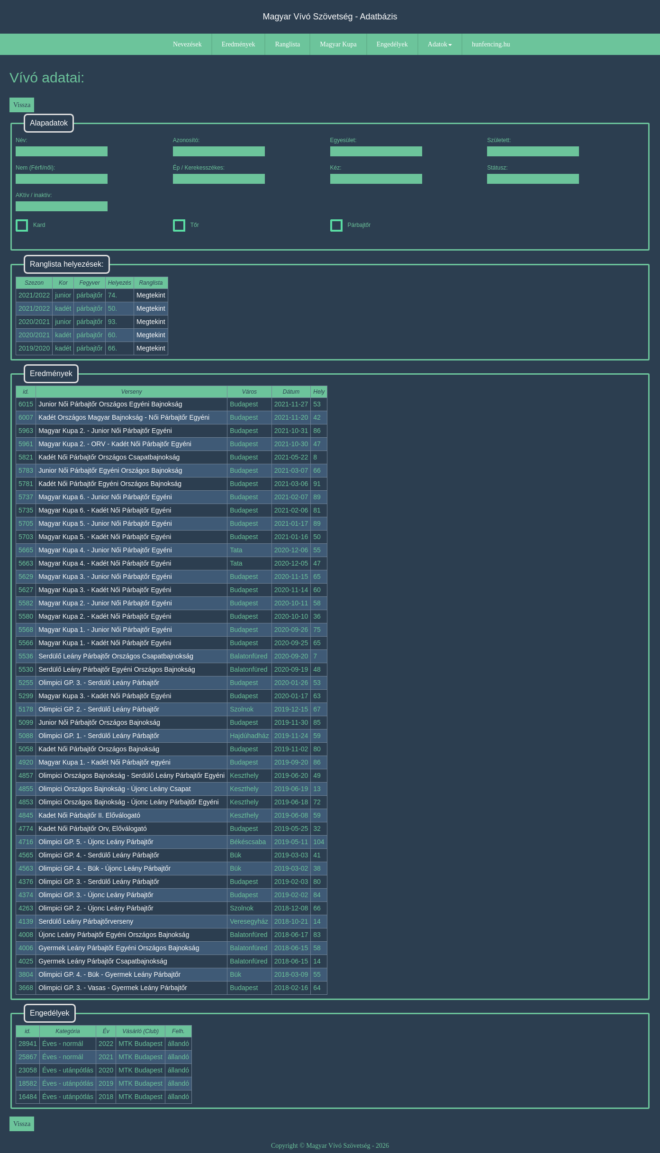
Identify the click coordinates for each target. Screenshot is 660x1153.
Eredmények (238, 44)
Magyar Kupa (338, 44)
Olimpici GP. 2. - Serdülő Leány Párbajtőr (98, 709)
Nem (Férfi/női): (62, 174)
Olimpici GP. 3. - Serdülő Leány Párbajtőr (98, 682)
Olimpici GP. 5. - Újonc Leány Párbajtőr (96, 842)
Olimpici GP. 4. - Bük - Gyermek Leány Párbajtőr (109, 974)
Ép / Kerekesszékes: (219, 174)
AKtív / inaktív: (62, 201)
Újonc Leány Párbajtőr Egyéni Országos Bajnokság (113, 934)
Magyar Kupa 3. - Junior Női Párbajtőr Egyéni (105, 576)
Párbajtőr (350, 225)
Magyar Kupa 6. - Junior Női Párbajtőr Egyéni (105, 497)
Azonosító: (219, 146)
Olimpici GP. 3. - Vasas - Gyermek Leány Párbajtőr (112, 987)
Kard (30, 225)
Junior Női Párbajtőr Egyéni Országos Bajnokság (110, 470)
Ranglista (287, 44)
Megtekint (150, 295)
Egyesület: (376, 146)
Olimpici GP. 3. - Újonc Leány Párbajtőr (96, 895)
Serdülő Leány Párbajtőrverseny (85, 921)
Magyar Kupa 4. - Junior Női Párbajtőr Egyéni (105, 550)
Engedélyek (392, 44)
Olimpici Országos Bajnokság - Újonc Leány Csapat (114, 789)
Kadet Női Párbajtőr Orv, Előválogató (92, 828)
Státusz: (533, 174)
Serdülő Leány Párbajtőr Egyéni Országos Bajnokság (116, 669)
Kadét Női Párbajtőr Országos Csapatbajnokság (109, 457)
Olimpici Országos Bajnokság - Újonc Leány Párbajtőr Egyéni (128, 802)
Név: (62, 146)
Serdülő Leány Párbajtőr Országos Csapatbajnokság (115, 656)
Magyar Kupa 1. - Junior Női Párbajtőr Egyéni (105, 629)
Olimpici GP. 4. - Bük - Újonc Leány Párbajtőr (104, 868)
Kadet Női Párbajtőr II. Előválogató (89, 815)
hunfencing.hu (491, 44)
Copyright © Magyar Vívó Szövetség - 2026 (330, 1145)
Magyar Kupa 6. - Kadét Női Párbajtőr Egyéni (104, 510)
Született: (533, 146)
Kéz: (376, 174)
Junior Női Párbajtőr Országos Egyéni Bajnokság (110, 404)
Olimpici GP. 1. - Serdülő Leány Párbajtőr (98, 735)
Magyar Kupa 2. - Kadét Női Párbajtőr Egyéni (104, 616)
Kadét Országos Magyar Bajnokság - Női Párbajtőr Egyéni (123, 417)
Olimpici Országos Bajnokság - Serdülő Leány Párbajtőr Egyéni (131, 775)
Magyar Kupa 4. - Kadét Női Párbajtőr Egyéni (104, 563)
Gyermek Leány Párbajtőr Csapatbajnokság (102, 961)
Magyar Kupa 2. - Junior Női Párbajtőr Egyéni (105, 430)
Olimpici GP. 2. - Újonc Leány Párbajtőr (96, 908)
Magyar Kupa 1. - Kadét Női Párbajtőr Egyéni (104, 643)
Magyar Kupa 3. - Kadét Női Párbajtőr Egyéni (104, 590)
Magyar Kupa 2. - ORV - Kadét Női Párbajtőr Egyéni (114, 444)
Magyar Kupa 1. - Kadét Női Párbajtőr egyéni (104, 762)
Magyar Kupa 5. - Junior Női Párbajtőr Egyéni (105, 523)
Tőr (186, 225)
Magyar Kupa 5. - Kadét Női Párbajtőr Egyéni (104, 536)
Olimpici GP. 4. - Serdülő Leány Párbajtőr (98, 855)
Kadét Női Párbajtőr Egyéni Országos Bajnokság (109, 483)
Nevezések (187, 44)
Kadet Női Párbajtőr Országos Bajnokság (98, 749)
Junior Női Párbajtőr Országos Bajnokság (99, 722)
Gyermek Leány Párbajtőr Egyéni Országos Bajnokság (118, 948)
